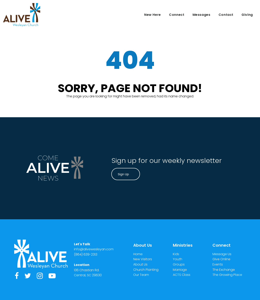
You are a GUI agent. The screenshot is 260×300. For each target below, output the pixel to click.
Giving (247, 14)
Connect (176, 14)
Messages (201, 14)
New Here (152, 14)
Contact (226, 14)
